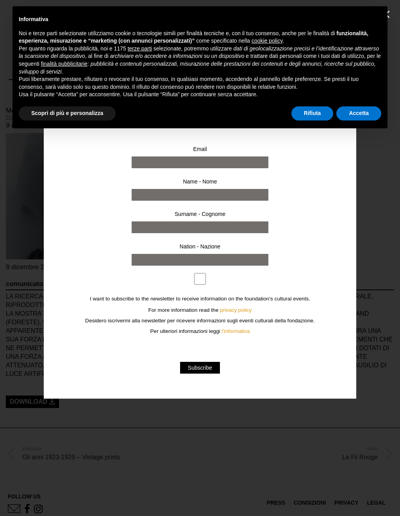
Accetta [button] (359, 113)
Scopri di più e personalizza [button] (67, 113)
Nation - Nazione (200, 246)
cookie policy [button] (267, 41)
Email (200, 149)
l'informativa (235, 331)
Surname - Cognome (200, 214)
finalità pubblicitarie (64, 64)
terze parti (140, 48)
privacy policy (236, 310)
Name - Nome (200, 181)
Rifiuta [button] (312, 113)
